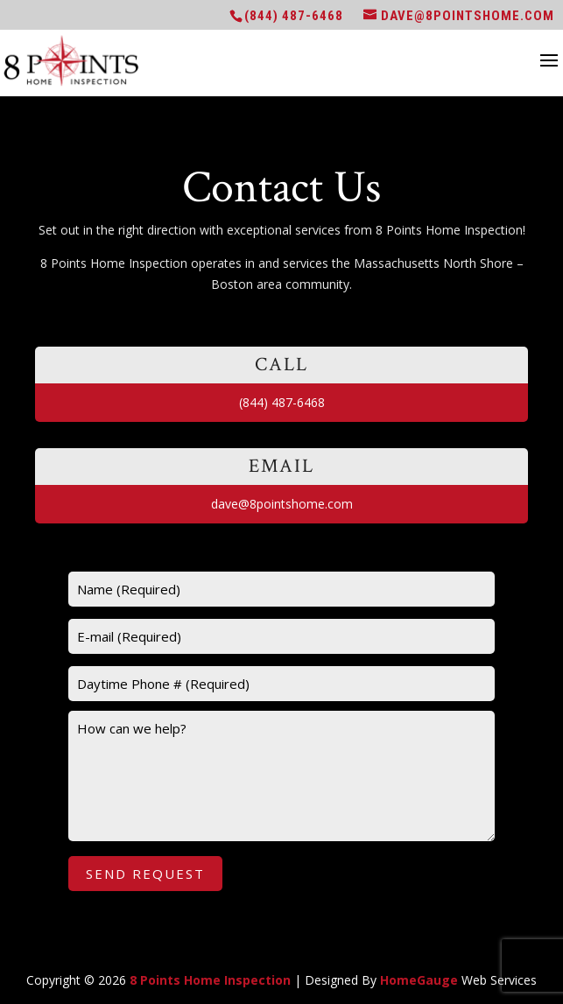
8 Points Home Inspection (210, 980)
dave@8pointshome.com (282, 503)
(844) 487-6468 (293, 16)
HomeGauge (419, 980)
